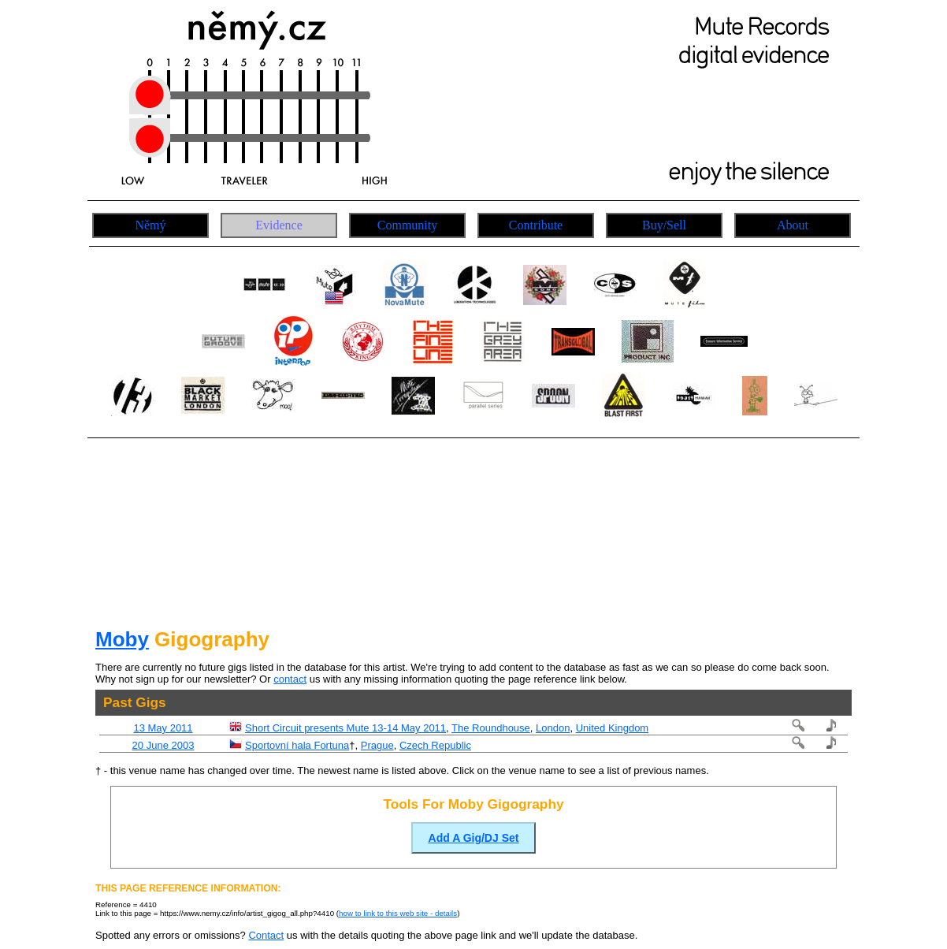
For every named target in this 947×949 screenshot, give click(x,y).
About (792, 225)
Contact (266, 935)
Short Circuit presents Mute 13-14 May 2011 (345, 728)
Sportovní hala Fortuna (297, 745)
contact (289, 679)
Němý (150, 225)
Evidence (279, 225)
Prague (377, 745)
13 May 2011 (162, 728)
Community (407, 225)
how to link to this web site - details (398, 913)
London (553, 728)
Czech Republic (435, 745)
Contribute (536, 225)
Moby (122, 639)
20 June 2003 (163, 745)
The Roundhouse (490, 728)
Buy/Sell (664, 225)
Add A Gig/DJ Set (474, 838)
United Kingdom (612, 728)
